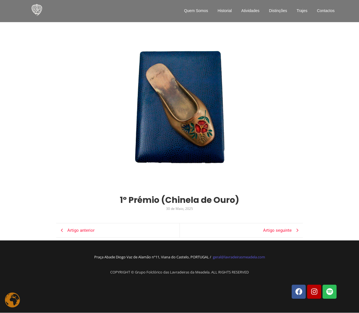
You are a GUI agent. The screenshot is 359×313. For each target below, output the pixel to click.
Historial (225, 10)
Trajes (302, 10)
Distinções (278, 10)
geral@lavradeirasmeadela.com (239, 256)
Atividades (250, 10)
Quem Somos (196, 10)
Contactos (326, 10)
